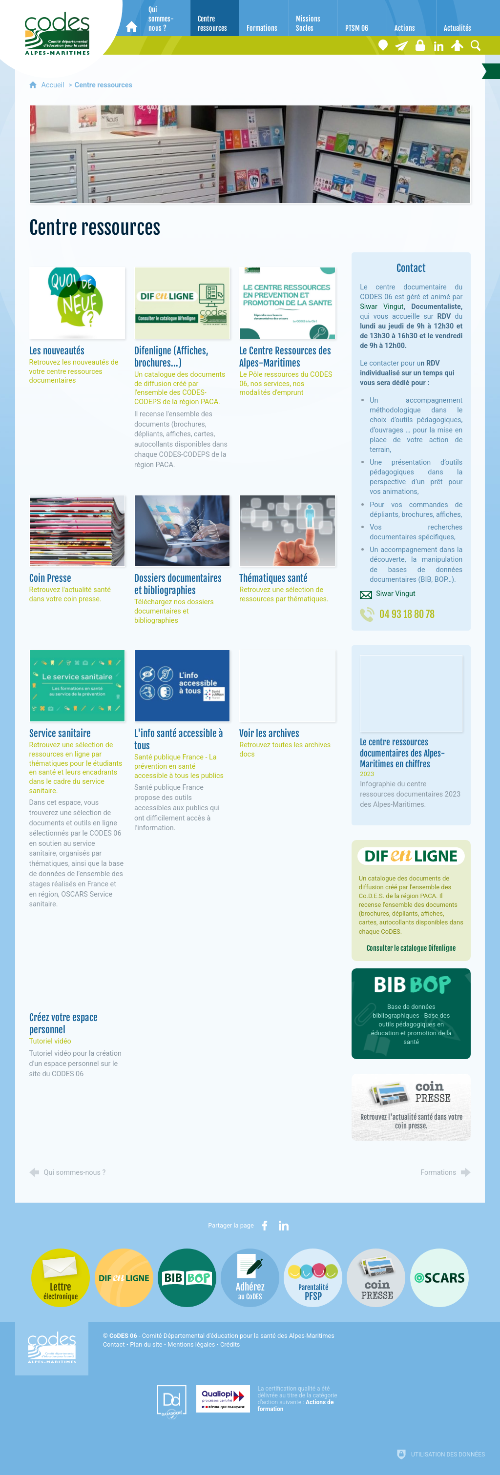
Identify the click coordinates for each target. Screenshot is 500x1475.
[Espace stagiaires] (420, 45)
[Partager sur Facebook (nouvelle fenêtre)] (264, 1225)
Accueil (54, 85)
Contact (114, 1344)
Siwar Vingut (381, 307)
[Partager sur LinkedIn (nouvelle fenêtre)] (283, 1225)
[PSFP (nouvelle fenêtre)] (313, 1278)
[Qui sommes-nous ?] (165, 18)
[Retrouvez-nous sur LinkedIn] (438, 45)
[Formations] (263, 18)
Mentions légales (191, 1344)
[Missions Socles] (313, 18)
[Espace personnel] (457, 45)
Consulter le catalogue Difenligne (411, 948)
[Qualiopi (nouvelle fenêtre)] (269, 1399)
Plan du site (146, 1344)
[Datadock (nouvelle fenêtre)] (172, 1402)
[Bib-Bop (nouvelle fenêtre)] (187, 1278)
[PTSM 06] (362, 18)
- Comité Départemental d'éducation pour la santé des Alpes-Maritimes (221, 1335)
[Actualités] (461, 18)
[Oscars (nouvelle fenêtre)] (439, 1278)
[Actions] (411, 18)
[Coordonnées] (383, 45)
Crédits (230, 1344)
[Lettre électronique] (401, 45)
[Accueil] (132, 18)
